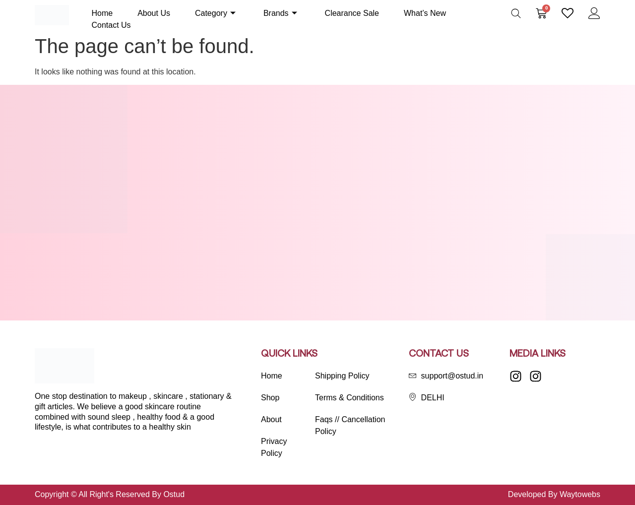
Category (215, 13)
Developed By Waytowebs (554, 494)
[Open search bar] (516, 13)
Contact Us (110, 25)
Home (102, 13)
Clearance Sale (352, 13)
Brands (280, 13)
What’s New (425, 13)
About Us (153, 13)
